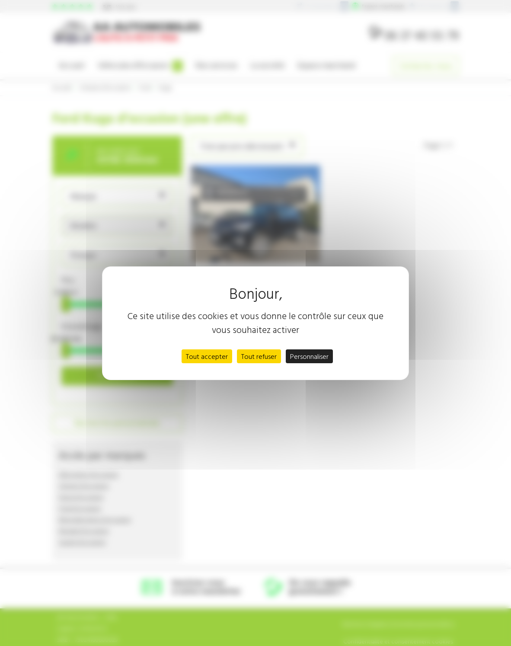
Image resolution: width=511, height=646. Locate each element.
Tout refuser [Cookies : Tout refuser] (259, 356)
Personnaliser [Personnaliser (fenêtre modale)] (309, 356)
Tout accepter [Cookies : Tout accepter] (207, 356)
